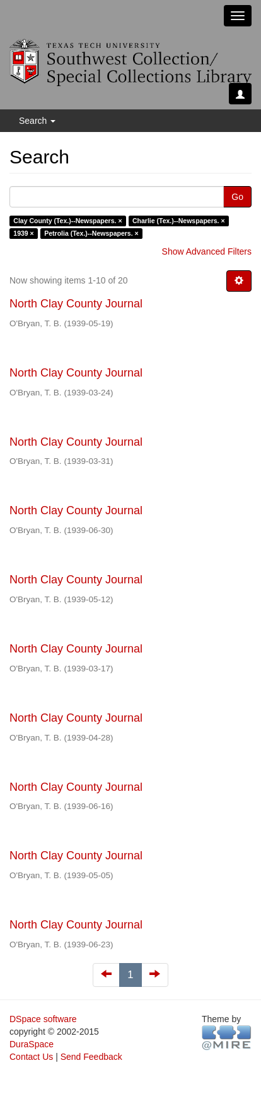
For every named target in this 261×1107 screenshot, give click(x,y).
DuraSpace (31, 1044)
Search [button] (37, 121)
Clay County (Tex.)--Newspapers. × (67, 220)
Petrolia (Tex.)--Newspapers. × (91, 233)
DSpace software (43, 1019)
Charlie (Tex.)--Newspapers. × (178, 220)
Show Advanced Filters (207, 251)
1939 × (23, 233)
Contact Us (31, 1057)
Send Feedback (91, 1057)
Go (237, 197)
